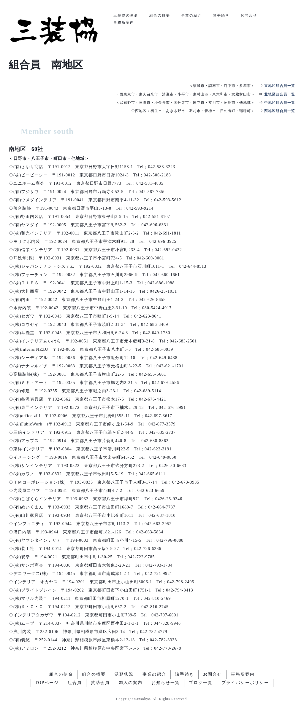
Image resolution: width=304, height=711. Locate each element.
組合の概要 (159, 15)
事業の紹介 (191, 15)
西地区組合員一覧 (279, 111)
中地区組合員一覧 (279, 103)
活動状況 (124, 674)
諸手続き (221, 15)
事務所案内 (123, 22)
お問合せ (248, 15)
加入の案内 (130, 682)
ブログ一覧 (201, 682)
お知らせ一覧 (165, 682)
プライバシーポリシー (245, 682)
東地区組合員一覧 (279, 86)
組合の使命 (61, 674)
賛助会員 (100, 682)
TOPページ (47, 682)
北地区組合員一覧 (279, 94)
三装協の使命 (125, 15)
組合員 (75, 682)
